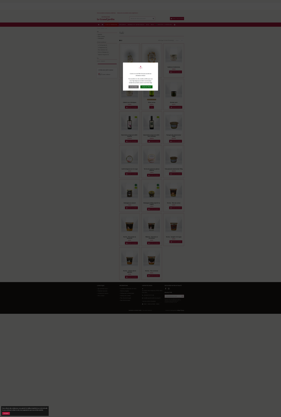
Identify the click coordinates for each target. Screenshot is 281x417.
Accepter (6, 413)
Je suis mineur (133, 87)
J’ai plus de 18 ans (146, 87)
